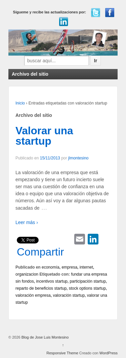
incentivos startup (51, 281)
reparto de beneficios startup (41, 288)
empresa (69, 267)
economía (50, 267)
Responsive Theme (62, 353)
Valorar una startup (44, 136)
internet (86, 267)
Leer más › (26, 222)
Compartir (40, 251)
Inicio (20, 103)
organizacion (26, 274)
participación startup (88, 281)
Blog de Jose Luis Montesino (44, 337)
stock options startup (87, 288)
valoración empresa (33, 295)
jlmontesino (78, 158)
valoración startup (69, 295)
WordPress (108, 353)
